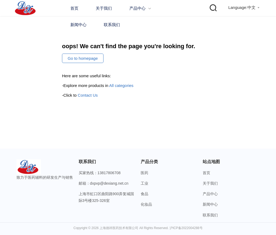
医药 (144, 173)
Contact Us (88, 95)
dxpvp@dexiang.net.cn (109, 183)
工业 (144, 183)
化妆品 (146, 204)
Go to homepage (83, 58)
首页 (74, 8)
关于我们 (104, 8)
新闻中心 (78, 24)
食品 (144, 194)
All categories (121, 85)
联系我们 (112, 24)
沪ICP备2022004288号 (186, 228)
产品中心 (140, 8)
